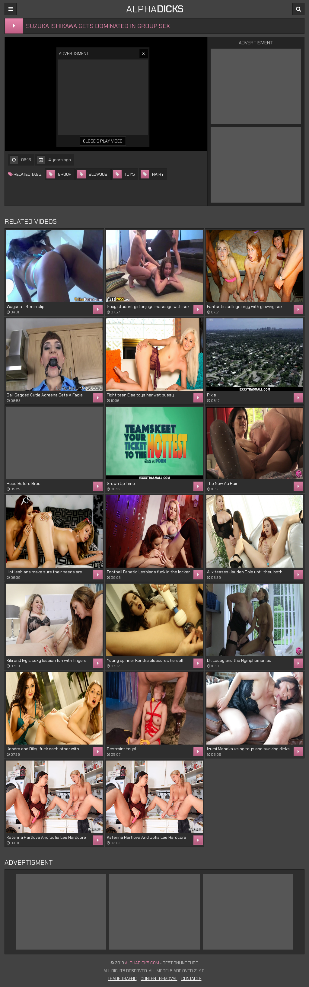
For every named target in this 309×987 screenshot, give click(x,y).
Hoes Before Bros (23, 483)
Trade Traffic (122, 978)
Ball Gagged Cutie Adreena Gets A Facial (45, 395)
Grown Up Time (121, 483)
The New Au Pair (222, 483)
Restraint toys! (121, 748)
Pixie (211, 395)
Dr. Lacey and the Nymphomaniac (239, 660)
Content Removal (159, 978)
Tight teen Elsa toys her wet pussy (140, 395)
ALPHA (154, 9)
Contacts (191, 978)
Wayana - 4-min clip (25, 306)
